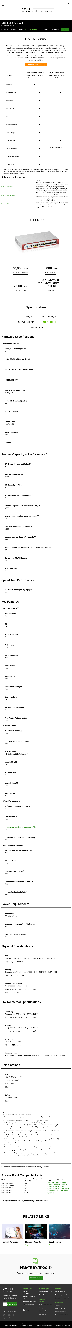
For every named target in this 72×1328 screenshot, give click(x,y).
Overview (5, 29)
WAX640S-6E (59, 1187)
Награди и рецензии (44, 1307)
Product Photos (17, 29)
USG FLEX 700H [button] (37, 327)
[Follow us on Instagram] (9, 1318)
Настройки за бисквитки (63, 1325)
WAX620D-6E (59, 1189)
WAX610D (67, 1189)
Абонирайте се (12, 1304)
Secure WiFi (6, 204)
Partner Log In (59, 1291)
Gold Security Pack (35, 73)
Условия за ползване (26, 1325)
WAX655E (64, 1185)
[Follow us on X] (4, 1318)
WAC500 (57, 1191)
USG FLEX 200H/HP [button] (26, 322)
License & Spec (31, 29)
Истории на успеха (60, 1311)
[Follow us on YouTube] (9, 1315)
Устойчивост (58, 1308)
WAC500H (51, 1193)
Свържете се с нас (36, 1278)
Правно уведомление (10, 1325)
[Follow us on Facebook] (4, 1315)
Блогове (41, 1314)
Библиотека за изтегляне (29, 1301)
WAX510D (51, 1191)
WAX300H (64, 1191)
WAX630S (51, 1189)
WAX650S (51, 1187)
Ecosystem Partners (60, 1298)
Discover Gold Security (36, 65)
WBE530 (50, 1185)
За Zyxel (57, 1305)
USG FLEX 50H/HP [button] (25, 317)
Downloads (44, 29)
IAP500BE (51, 1183)
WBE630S (65, 1183)
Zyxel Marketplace (44, 1291)
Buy (65, 29)
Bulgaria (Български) (45, 11)
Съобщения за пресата (45, 1304)
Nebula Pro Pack (7, 187)
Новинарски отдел (43, 1300)
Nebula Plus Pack (8, 196)
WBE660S (58, 1183)
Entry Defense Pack (57, 73)
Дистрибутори (43, 1295)
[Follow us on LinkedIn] (14, 1315)
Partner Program (59, 1295)
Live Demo (55, 29)
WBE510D (57, 1185)
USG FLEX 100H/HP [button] (48, 317)
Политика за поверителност (44, 1325)
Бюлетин (41, 1311)
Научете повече (8, 1245)
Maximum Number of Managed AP (21, 827)
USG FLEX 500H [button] (49, 322)
